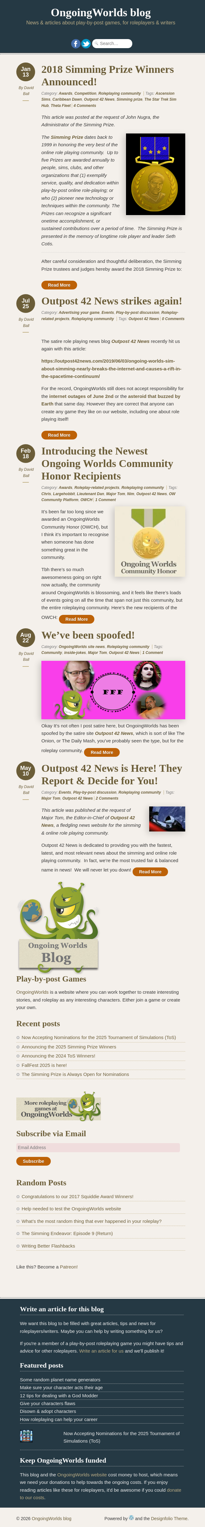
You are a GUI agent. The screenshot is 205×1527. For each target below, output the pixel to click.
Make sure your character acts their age (61, 1387)
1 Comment (105, 500)
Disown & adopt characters (48, 1411)
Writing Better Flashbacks (48, 1245)
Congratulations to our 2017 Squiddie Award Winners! (78, 1196)
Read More (59, 285)
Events (108, 312)
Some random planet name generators (60, 1379)
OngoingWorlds (32, 992)
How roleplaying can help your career (59, 1419)
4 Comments (85, 105)
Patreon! (69, 1266)
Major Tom (115, 494)
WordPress (131, 1517)
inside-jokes (75, 652)
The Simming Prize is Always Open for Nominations (75, 1074)
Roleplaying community (119, 93)
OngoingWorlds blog (101, 12)
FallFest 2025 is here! (44, 1065)
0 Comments (173, 319)
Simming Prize (67, 137)
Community (51, 652)
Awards (65, 93)
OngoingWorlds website (82, 1474)
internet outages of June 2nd (81, 396)
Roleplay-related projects (96, 487)
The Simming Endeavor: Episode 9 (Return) (67, 1233)
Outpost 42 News (99, 99)
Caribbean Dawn (67, 99)
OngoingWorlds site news (82, 647)
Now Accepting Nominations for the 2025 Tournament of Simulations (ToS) (99, 1037)
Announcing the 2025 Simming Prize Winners (69, 1046)
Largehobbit (64, 494)
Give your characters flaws (48, 1403)
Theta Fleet (61, 105)
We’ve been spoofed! (88, 635)
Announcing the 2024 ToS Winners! (58, 1055)
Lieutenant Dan (90, 494)
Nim (130, 494)
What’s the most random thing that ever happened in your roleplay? (92, 1221)
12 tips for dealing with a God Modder (59, 1395)
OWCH (86, 500)
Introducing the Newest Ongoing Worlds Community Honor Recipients (107, 463)
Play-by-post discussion (137, 312)
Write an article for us (101, 1351)
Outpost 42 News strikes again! (111, 301)
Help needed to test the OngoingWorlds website (71, 1208)
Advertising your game (79, 312)
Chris (46, 494)
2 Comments (107, 798)
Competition (85, 93)
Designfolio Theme (169, 1518)
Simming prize (129, 99)
